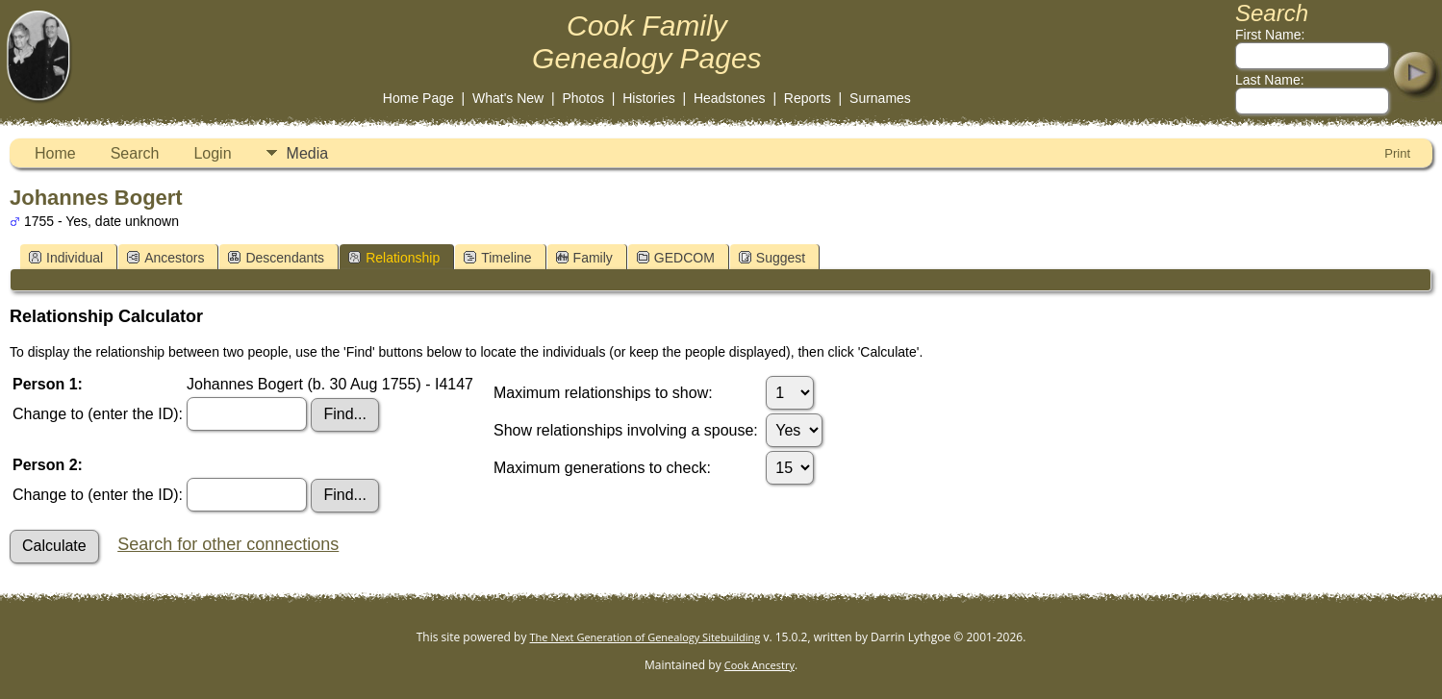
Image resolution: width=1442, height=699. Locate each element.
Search (135, 153)
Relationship (394, 257)
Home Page (418, 98)
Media (308, 153)
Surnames (880, 98)
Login (212, 153)
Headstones (730, 98)
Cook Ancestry (759, 665)
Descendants (276, 257)
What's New (508, 98)
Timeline (497, 257)
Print (1397, 153)
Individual (66, 257)
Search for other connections (228, 544)
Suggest (772, 257)
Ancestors (165, 257)
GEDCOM (676, 257)
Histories (648, 98)
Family (584, 257)
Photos (583, 98)
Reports (807, 98)
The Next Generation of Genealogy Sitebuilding (645, 637)
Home (55, 153)
